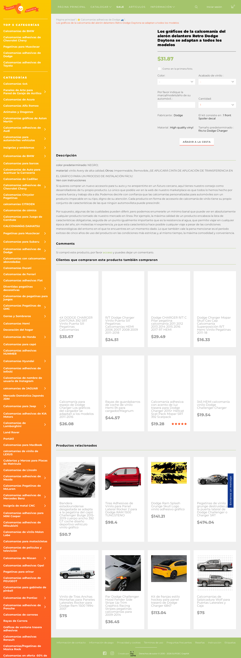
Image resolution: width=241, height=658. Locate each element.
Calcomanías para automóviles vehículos (19, 138)
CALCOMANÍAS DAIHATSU (21, 226)
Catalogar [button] (101, 6)
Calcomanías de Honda (19, 337)
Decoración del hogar (18, 329)
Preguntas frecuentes (179, 642)
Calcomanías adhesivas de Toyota (22, 64)
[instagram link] (112, 653)
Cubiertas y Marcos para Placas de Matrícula (25, 462)
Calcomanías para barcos (21, 163)
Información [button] (162, 6)
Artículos (137, 6)
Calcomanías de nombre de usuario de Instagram (22, 379)
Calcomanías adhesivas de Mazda (22, 478)
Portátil (8, 438)
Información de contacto (71, 642)
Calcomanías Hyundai (18, 361)
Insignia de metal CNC (19, 505)
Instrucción (214, 642)
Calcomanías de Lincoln (20, 470)
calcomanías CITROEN (19, 204)
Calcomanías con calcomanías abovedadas (24, 260)
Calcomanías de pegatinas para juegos (25, 298)
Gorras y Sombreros (17, 316)
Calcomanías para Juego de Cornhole (22, 218)
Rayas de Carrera (15, 620)
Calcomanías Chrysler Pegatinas (18, 196)
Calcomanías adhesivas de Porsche (22, 607)
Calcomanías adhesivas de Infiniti (22, 370)
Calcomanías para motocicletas (25, 541)
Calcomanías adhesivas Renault (19, 638)
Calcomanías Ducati (17, 268)
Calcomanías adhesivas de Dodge (22, 54)
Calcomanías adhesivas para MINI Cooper (23, 514)
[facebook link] (104, 653)
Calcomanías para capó (19, 344)
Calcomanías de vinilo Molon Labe (23, 533)
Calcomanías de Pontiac (20, 597)
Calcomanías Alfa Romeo (20, 105)
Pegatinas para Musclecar (21, 46)
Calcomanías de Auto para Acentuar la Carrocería (21, 171)
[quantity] (217, 105)
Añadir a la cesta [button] (197, 141)
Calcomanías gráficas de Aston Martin (25, 120)
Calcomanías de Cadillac (20, 179)
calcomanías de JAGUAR (20, 388)
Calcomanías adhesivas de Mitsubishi (22, 524)
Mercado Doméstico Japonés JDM (23, 397)
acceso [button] (107, 252)
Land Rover (11, 432)
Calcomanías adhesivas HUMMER (19, 352)
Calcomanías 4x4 (15, 83)
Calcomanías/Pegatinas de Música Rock (22, 647)
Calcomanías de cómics (19, 210)
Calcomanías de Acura (19, 99)
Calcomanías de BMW (18, 31)
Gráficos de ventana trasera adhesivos (22, 629)
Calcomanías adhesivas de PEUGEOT (22, 579)
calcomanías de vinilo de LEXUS (20, 453)
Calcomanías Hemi (16, 323)
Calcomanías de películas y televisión (22, 549)
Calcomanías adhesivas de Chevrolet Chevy (22, 39)
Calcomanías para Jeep (19, 406)
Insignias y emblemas (18, 147)
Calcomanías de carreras (20, 614)
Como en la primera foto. (175, 69)
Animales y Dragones (18, 112)
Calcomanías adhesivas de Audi (22, 129)
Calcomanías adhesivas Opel (23, 565)
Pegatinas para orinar (18, 571)
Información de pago (101, 642)
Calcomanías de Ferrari (19, 274)
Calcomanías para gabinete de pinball (24, 589)
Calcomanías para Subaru (21, 241)
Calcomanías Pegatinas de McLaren (22, 487)
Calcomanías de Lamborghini (14, 424)
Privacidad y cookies (129, 642)
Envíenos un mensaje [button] (230, 490)
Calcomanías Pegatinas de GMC (22, 307)
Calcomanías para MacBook (22, 445)
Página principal (72, 6)
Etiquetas (230, 642)
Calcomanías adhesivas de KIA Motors (25, 415)
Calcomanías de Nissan (19, 558)
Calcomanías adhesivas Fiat (23, 280)
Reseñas (200, 642)
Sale (120, 6)
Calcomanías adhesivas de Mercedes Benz (22, 497)
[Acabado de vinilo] (217, 82)
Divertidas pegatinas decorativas (18, 288)
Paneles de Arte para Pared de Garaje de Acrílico (22, 92)
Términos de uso (153, 642)
